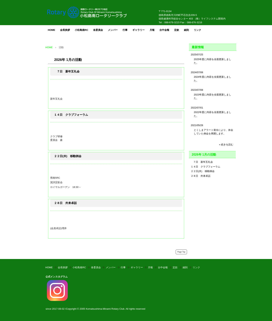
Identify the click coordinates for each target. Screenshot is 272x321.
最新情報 (198, 47)
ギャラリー (138, 30)
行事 (125, 30)
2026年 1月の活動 (68, 60)
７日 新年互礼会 (67, 71)
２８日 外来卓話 (65, 203)
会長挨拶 (65, 30)
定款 (176, 30)
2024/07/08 (197, 72)
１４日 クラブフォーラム (71, 114)
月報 (152, 30)
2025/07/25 (197, 54)
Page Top (181, 252)
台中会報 (164, 30)
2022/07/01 (197, 107)
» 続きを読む (226, 144)
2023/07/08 (197, 89)
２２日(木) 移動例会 (67, 156)
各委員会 (98, 30)
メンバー (113, 30)
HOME (51, 30)
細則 (186, 30)
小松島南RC (81, 30)
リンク (197, 30)
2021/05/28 (197, 125)
